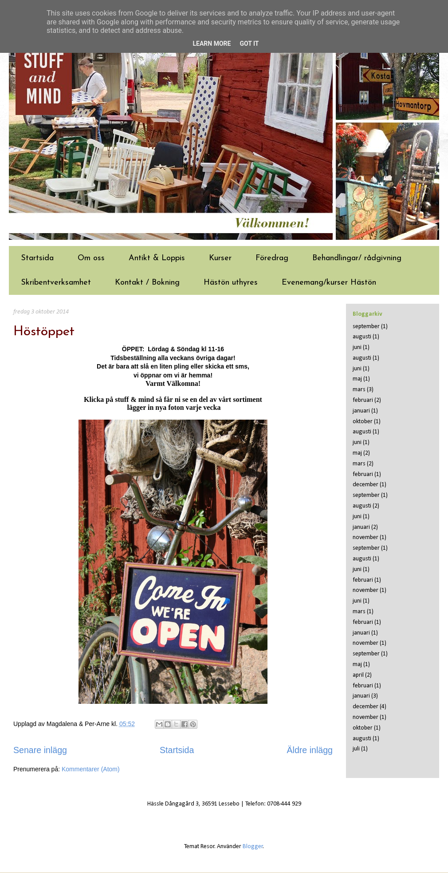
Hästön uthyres (231, 282)
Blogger (253, 846)
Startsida (37, 258)
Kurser (220, 258)
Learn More (212, 43)
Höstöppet (44, 332)
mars (359, 389)
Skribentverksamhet (56, 282)
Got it (249, 43)
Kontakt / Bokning (147, 282)
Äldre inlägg (310, 750)
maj (357, 379)
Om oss (91, 258)
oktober (363, 421)
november (365, 537)
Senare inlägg (40, 750)
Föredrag (271, 258)
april (358, 675)
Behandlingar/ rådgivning (356, 258)
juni (357, 347)
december (365, 484)
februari (363, 400)
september (366, 326)
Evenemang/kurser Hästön (329, 282)
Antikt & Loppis (157, 258)
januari (361, 411)
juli (356, 749)
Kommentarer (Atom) (91, 769)
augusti (362, 336)
